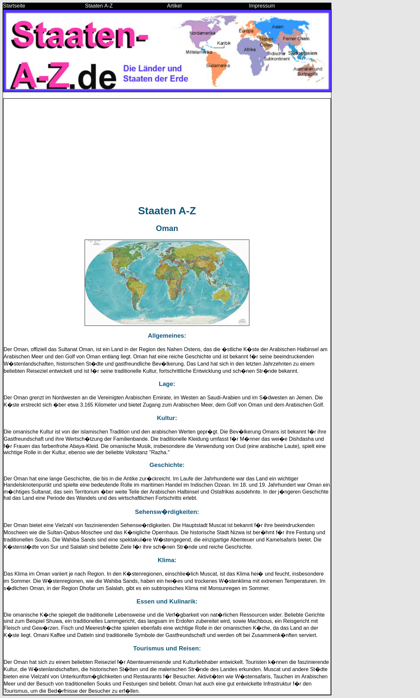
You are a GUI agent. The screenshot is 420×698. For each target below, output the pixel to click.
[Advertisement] (167, 152)
